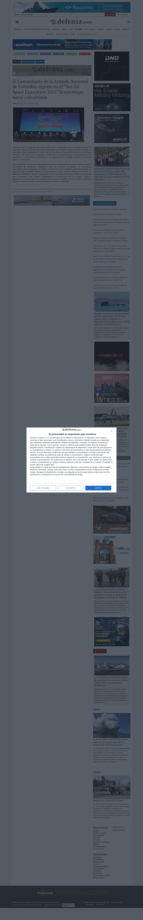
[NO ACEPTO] (112, 432)
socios (47, 438)
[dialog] (71, 460)
